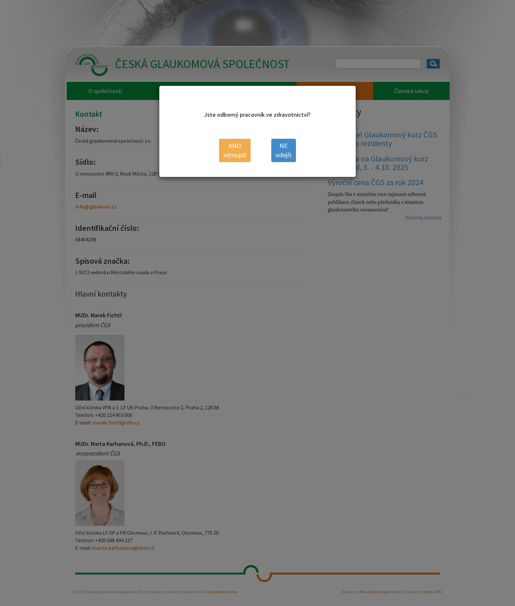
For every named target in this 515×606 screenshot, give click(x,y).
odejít (284, 150)
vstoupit (234, 150)
